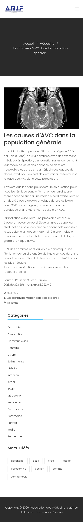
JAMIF (11, 389)
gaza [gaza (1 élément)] (36, 461)
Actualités (14, 327)
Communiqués (18, 341)
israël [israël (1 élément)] (51, 461)
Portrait (12, 423)
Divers (12, 355)
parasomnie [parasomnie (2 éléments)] (18, 469)
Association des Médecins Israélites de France (33, 297)
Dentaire (13, 348)
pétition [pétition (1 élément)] (39, 469)
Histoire (12, 368)
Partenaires (15, 409)
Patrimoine (15, 416)
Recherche (15, 436)
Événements (16, 361)
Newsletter (14, 402)
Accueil (28, 43)
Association (15, 334)
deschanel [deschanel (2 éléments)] (17, 461)
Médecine (47, 43)
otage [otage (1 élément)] (67, 461)
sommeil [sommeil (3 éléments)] (58, 469)
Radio (11, 430)
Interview (13, 375)
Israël (11, 382)
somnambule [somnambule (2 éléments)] (19, 476)
